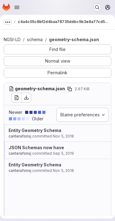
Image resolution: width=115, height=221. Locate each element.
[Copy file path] (69, 89)
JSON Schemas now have (36, 147)
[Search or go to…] (97, 7)
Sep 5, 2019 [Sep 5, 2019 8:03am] (63, 153)
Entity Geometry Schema (35, 130)
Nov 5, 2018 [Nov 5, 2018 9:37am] (63, 136)
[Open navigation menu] (17, 7)
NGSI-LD (12, 39)
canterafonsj (20, 136)
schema (35, 39)
